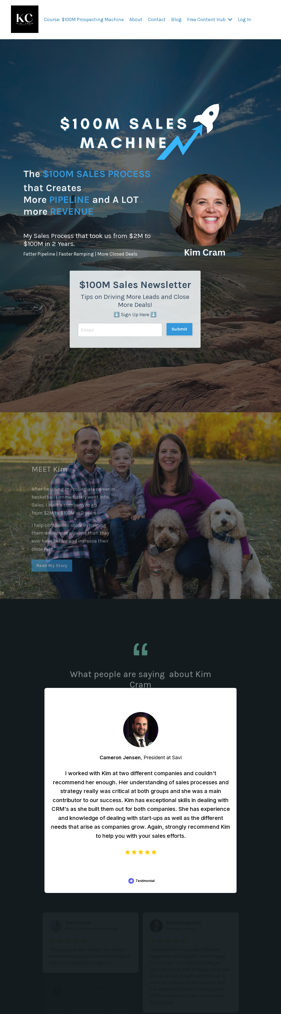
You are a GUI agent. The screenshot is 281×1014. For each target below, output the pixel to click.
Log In (244, 19)
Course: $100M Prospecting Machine (84, 19)
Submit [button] (179, 329)
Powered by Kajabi (254, 1009)
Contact (157, 19)
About (135, 19)
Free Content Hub (209, 19)
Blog (176, 19)
